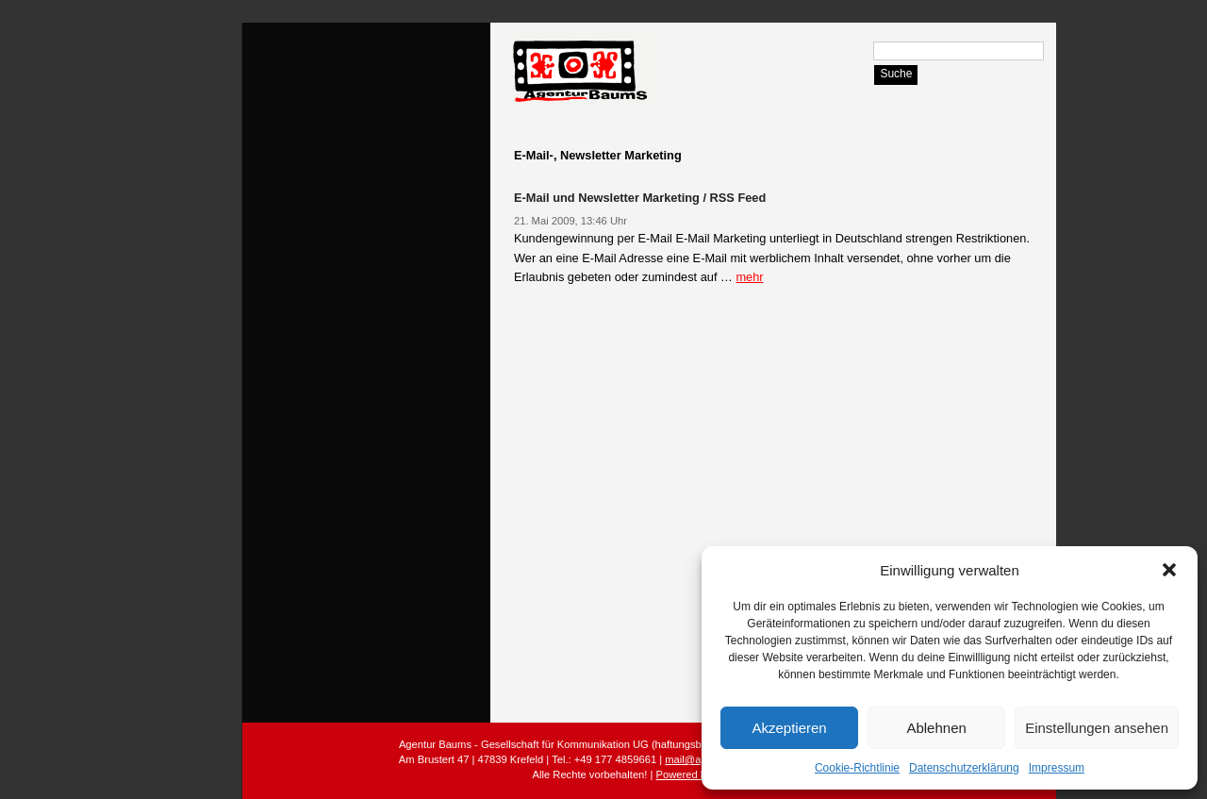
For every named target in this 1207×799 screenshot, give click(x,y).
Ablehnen (936, 728)
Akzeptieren (789, 728)
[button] (1169, 569)
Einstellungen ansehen (1096, 728)
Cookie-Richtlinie (857, 767)
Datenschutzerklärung (964, 767)
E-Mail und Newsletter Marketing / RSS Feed (640, 198)
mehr (749, 277)
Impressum (1056, 767)
